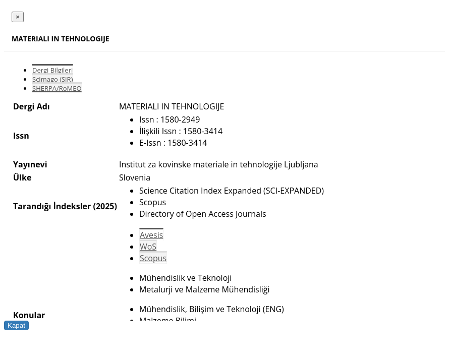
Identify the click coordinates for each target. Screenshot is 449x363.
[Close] (18, 17)
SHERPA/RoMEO (57, 88)
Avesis (151, 234)
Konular (29, 315)
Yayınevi (30, 164)
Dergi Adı (31, 106)
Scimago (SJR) (52, 79)
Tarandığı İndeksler (52, 206)
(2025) (105, 206)
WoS (148, 246)
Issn (21, 135)
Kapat (16, 325)
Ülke (22, 177)
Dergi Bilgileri (52, 70)
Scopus (153, 258)
